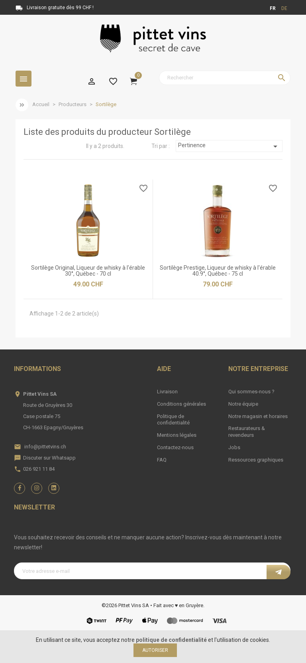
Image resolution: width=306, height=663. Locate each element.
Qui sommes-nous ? (251, 392)
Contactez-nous (175, 447)
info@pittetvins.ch (45, 447)
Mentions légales (176, 435)
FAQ (162, 460)
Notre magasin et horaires (258, 416)
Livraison (167, 392)
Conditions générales (181, 404)
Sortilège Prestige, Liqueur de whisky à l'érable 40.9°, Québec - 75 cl (218, 270)
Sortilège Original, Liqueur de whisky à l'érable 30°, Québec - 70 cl (88, 270)
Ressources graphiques (255, 460)
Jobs (234, 447)
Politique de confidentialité (173, 419)
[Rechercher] (224, 78)
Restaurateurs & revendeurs (246, 431)
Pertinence (229, 146)
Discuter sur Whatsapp (49, 458)
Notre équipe (243, 404)
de (284, 8)
